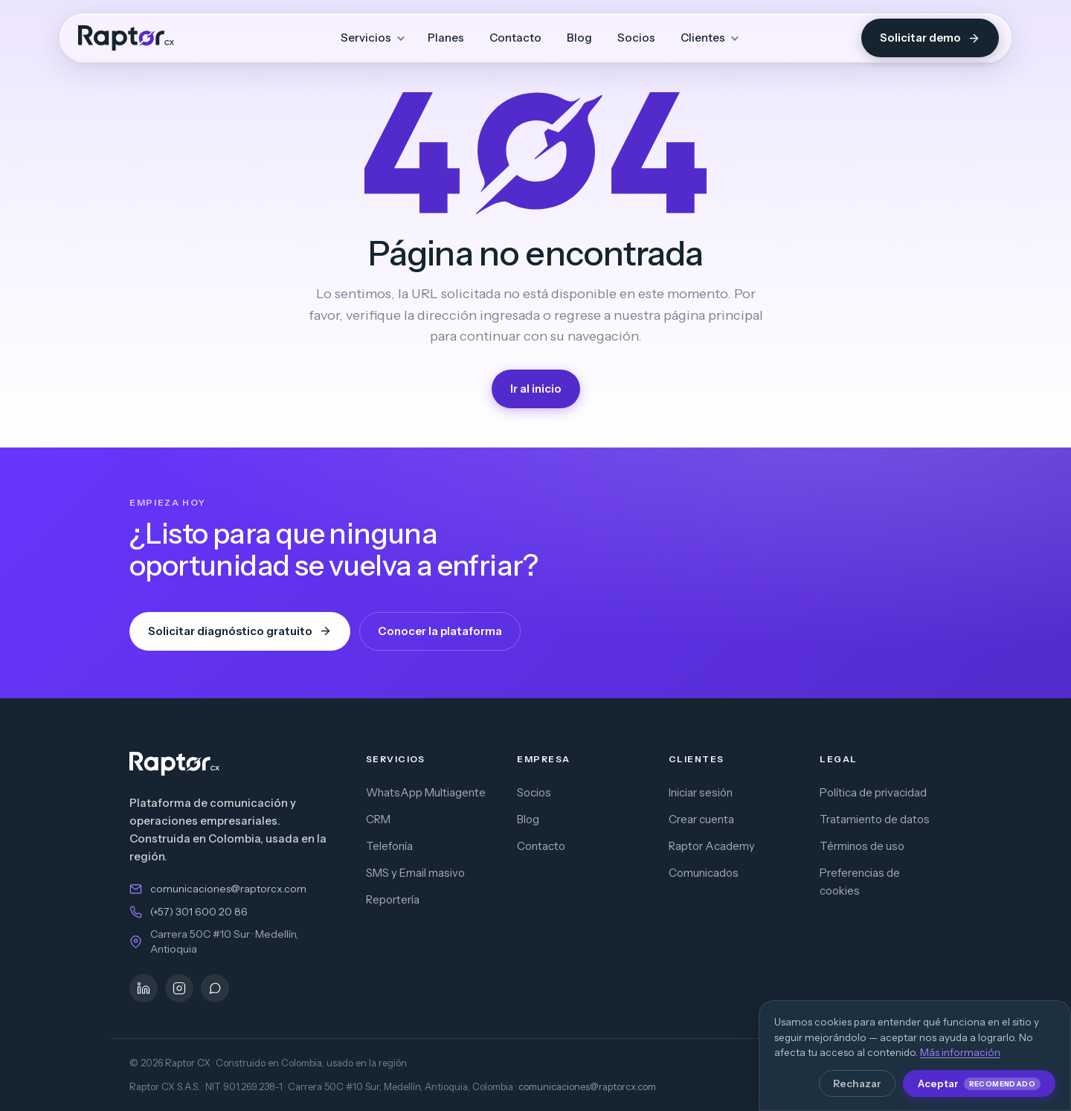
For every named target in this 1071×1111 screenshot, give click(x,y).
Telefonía (389, 846)
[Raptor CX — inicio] (126, 38)
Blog (579, 37)
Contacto (515, 37)
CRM (378, 819)
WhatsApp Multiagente (426, 792)
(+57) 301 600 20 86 (199, 911)
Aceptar (979, 1084)
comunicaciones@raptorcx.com (228, 888)
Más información (960, 1052)
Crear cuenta (701, 819)
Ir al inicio (536, 388)
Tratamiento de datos (875, 819)
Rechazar (857, 1083)
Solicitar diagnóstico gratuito (240, 631)
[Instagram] (179, 988)
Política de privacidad (873, 792)
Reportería (392, 899)
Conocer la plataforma (440, 631)
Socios (636, 37)
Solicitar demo (930, 37)
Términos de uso (862, 846)
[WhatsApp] (215, 988)
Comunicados (704, 873)
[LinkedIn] (143, 988)
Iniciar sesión (701, 792)
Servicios (366, 37)
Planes (446, 37)
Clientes (703, 37)
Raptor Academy (712, 846)
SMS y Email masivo (415, 873)
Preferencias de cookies (860, 882)
